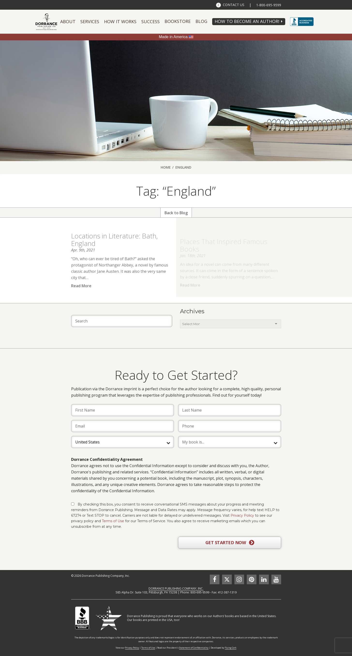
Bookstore (178, 21)
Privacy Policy (242, 515)
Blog (201, 21)
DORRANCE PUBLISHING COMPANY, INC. (176, 588)
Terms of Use (113, 521)
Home (166, 167)
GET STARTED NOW (229, 543)
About (67, 21)
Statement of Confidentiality (194, 647)
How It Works (120, 21)
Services (89, 21)
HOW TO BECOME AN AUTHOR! (247, 21)
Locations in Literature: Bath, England (114, 245)
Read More (81, 292)
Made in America (173, 37)
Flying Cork (230, 647)
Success (150, 21)
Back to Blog (176, 212)
